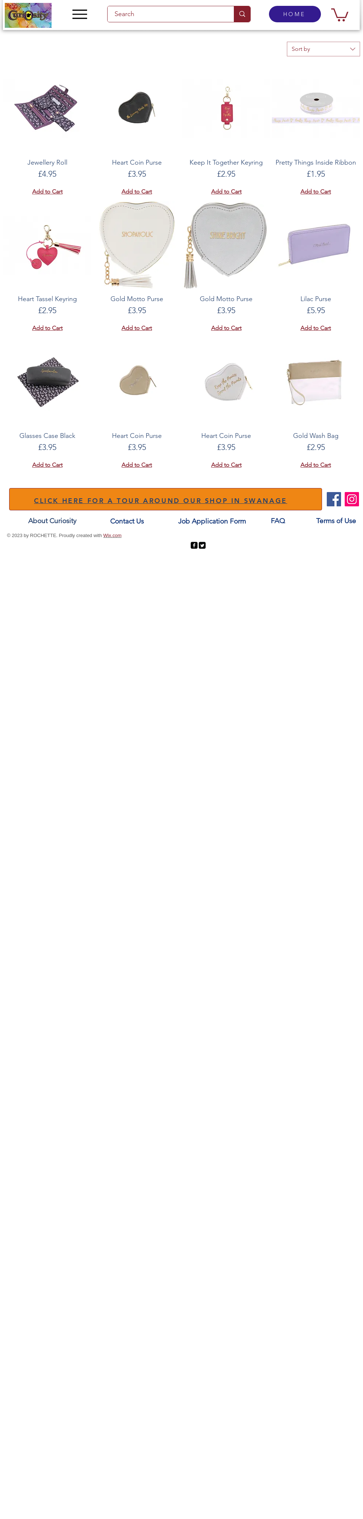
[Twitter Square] (202, 545)
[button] (339, 14)
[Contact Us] (127, 521)
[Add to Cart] (47, 191)
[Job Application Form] (212, 521)
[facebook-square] (194, 545)
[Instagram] (352, 499)
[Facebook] (334, 499)
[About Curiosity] (52, 521)
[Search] (166, 14)
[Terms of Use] (336, 521)
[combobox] (323, 49)
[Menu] (79, 14)
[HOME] (295, 14)
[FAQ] (278, 521)
